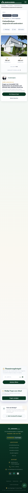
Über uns (14, 455)
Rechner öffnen (14, 382)
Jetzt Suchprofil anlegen (14, 416)
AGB (21, 481)
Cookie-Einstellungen (14, 484)
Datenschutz (15, 481)
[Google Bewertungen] (10, 473)
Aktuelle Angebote (14, 453)
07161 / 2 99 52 (15, 466)
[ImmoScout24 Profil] (14, 473)
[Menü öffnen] (25, 2)
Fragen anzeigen (14, 398)
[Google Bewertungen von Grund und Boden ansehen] (14, 437)
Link (14, 29)
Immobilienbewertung (14, 445)
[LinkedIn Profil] (17, 473)
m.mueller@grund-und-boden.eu (15, 469)
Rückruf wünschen (14, 98)
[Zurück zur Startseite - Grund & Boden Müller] (11, 2)
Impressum (8, 481)
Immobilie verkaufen (14, 447)
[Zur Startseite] (14, 428)
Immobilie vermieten (14, 450)
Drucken (21, 29)
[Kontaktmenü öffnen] (24, 485)
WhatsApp (6, 29)
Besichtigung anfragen (14, 94)
